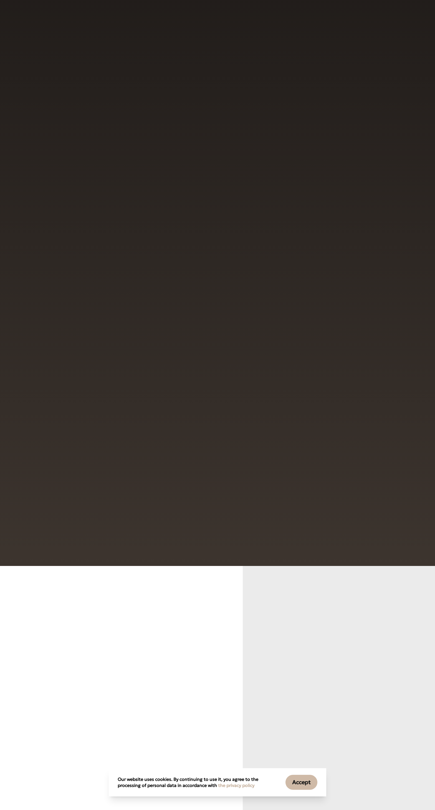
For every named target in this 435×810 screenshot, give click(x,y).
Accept (301, 782)
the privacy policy (236, 785)
